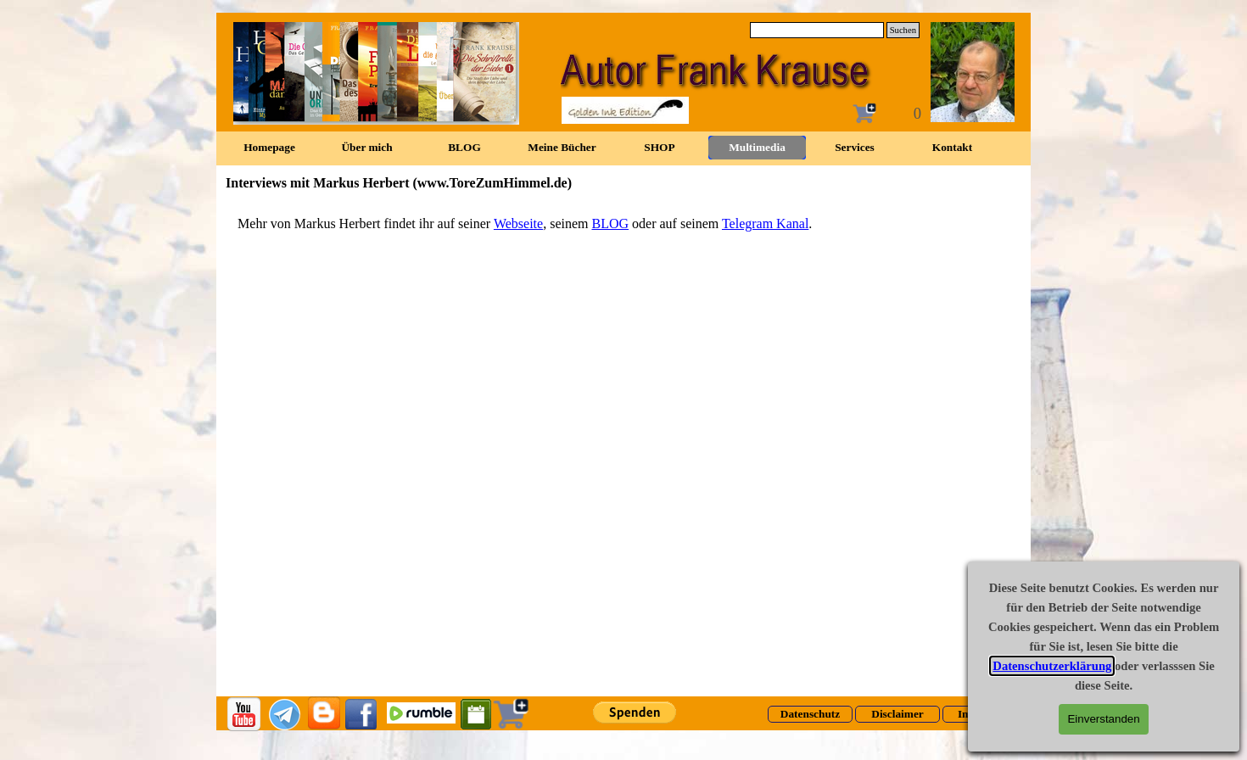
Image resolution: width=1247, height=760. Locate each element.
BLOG (610, 223)
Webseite (518, 223)
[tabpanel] (623, 224)
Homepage (269, 147)
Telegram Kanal (765, 223)
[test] (810, 714)
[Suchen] (817, 30)
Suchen (903, 30)
